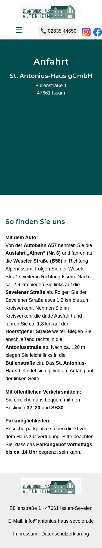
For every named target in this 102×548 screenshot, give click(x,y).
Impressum (25, 534)
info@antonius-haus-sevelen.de (59, 521)
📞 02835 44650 (58, 31)
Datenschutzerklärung (65, 534)
